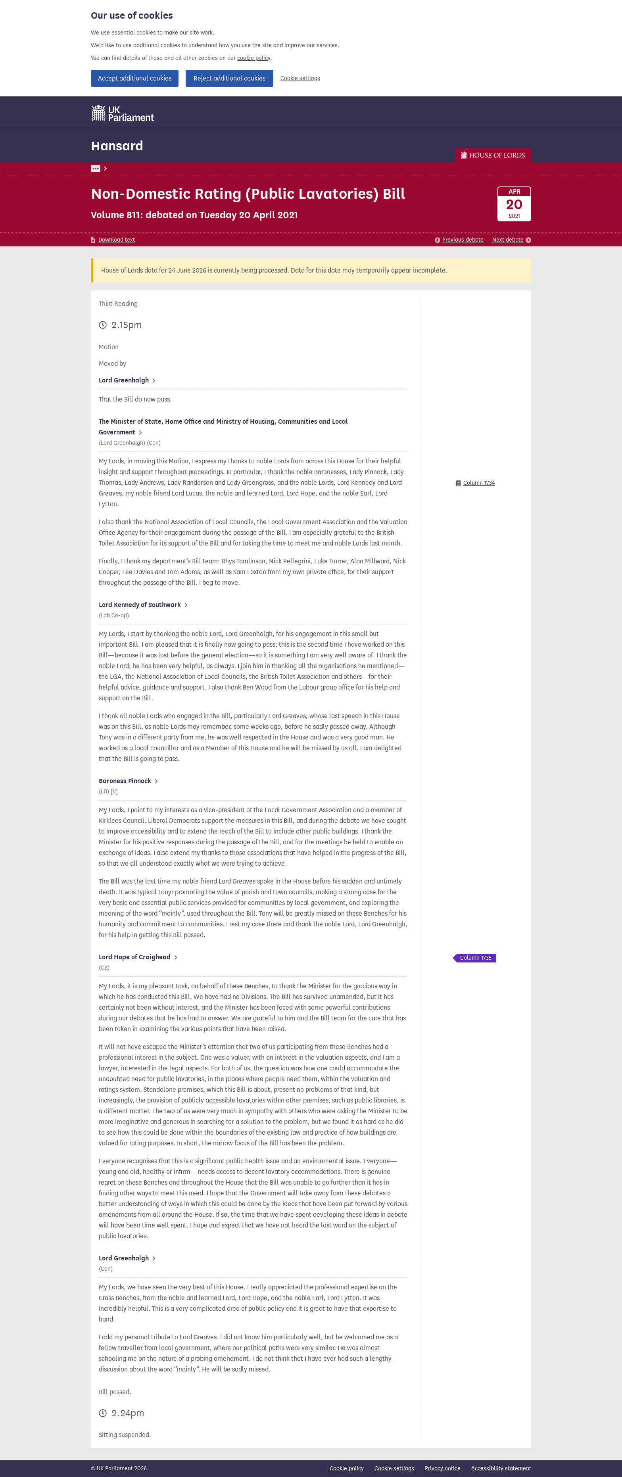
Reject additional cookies (229, 78)
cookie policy (253, 58)
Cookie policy (347, 1468)
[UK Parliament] (123, 113)
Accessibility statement (501, 1468)
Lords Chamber (247, 168)
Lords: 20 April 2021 (194, 168)
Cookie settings (300, 78)
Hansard (117, 146)
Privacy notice (443, 1468)
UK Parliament (109, 168)
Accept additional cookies (134, 78)
